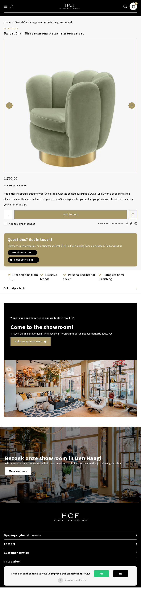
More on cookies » (75, 580)
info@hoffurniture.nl (23, 259)
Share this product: (110, 223)
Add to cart (70, 214)
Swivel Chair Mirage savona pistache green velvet (43, 22)
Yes (101, 573)
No (120, 573)
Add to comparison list (22, 223)
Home (7, 22)
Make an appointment (30, 341)
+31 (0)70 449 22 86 (21, 252)
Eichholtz (11, 28)
